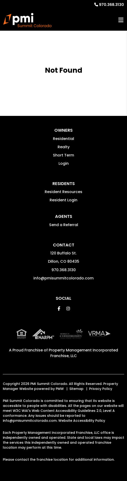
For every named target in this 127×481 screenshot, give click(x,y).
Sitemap (76, 388)
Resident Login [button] (63, 200)
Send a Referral (63, 225)
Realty (64, 147)
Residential (63, 138)
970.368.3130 (111, 4)
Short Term (63, 155)
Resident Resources (63, 191)
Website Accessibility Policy (81, 420)
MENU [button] (120, 20)
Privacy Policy (100, 388)
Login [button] (64, 163)
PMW (60, 388)
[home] (27, 20)
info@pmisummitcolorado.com (63, 278)
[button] (59, 308)
